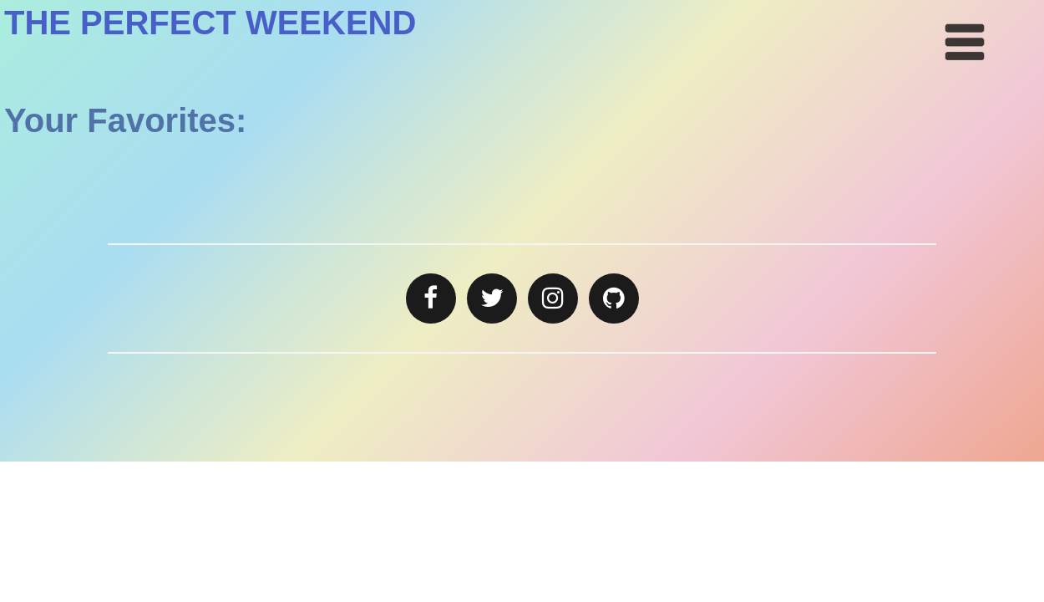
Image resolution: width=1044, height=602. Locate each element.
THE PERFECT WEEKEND (210, 22)
